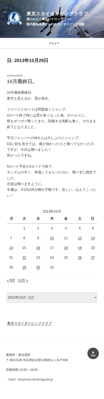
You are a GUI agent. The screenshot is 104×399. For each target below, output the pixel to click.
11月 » (23, 280)
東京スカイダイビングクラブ (57, 13)
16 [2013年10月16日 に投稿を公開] (38, 248)
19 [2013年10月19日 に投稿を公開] (80, 248)
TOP (93, 355)
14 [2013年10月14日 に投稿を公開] (11, 248)
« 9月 (11, 280)
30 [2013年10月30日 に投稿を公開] (38, 267)
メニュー (52, 43)
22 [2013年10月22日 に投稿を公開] (24, 258)
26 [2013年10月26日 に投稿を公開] (80, 258)
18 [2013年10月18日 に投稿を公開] (66, 248)
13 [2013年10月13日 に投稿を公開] (93, 238)
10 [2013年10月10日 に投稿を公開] (52, 238)
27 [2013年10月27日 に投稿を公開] (93, 258)
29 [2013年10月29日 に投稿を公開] (24, 267)
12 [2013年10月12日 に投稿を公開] (80, 238)
